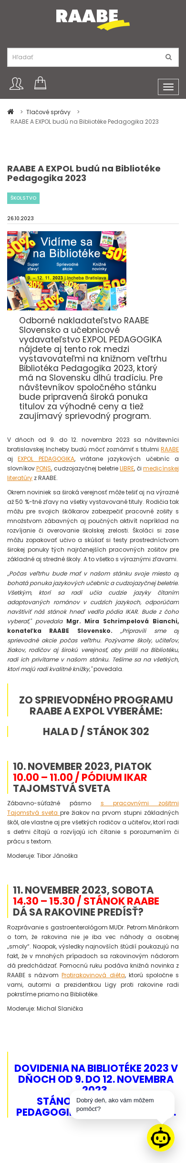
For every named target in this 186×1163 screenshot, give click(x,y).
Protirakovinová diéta (93, 975)
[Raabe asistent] (161, 1138)
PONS (43, 468)
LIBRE (127, 468)
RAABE (170, 449)
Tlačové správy (49, 112)
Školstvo (23, 198)
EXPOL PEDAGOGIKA (46, 459)
